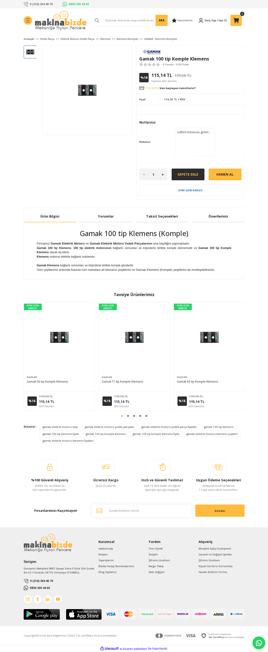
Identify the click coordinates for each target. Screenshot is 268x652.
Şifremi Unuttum (159, 560)
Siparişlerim (106, 560)
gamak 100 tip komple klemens (106, 434)
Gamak (32, 377)
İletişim (103, 554)
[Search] (129, 20)
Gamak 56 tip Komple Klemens (47, 382)
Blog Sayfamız (107, 572)
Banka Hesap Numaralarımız (116, 566)
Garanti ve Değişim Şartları (215, 554)
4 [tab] (140, 416)
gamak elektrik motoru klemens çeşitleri (212, 434)
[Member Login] (207, 20)
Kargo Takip (156, 566)
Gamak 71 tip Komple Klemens (122, 382)
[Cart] (236, 20)
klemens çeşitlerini (120, 269)
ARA (161, 20)
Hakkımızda (105, 548)
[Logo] (61, 20)
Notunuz (144, 141)
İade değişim (157, 572)
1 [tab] (122, 416)
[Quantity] (153, 174)
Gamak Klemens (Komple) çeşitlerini (175, 269)
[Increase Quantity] (162, 174)
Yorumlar (106, 216)
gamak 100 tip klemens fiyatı (61, 434)
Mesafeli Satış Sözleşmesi (215, 548)
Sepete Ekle (187, 174)
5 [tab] (146, 416)
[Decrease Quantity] (144, 174)
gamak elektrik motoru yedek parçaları (109, 427)
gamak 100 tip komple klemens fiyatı (156, 434)
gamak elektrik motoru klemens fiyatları (68, 440)
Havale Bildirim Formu (213, 572)
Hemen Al (225, 174)
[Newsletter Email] (141, 511)
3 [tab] (134, 416)
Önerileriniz (218, 216)
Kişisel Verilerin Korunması (216, 566)
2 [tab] (128, 416)
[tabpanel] (59, 356)
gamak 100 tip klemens (218, 427)
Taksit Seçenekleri (162, 216)
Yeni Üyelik (156, 548)
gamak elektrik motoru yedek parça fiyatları (169, 427)
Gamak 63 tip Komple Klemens (197, 382)
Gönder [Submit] (220, 511)
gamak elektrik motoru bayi (60, 427)
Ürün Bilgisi (49, 216)
